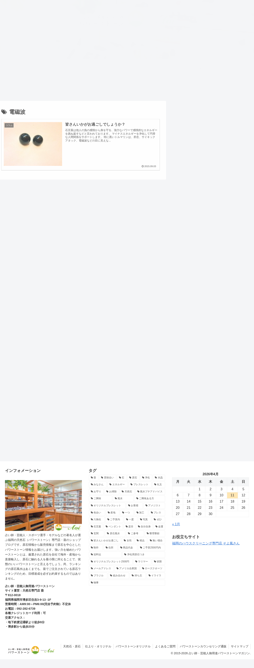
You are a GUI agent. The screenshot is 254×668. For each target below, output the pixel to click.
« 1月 (176, 524)
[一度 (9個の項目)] (130, 520)
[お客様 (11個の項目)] (134, 506)
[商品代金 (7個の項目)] (127, 548)
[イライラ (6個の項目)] (156, 576)
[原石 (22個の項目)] (133, 478)
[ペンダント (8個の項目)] (113, 527)
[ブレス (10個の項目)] (157, 513)
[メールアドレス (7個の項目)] (101, 568)
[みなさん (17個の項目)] (98, 485)
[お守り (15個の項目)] (96, 492)
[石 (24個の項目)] (122, 478)
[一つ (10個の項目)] (127, 513)
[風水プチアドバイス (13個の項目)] (150, 492)
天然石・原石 (72, 646)
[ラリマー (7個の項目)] (142, 562)
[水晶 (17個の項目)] (159, 478)
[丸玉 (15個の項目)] (158, 485)
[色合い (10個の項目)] (97, 513)
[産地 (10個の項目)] (112, 513)
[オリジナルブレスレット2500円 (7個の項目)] (111, 562)
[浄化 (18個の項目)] (146, 478)
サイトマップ (239, 646)
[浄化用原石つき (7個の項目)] (143, 555)
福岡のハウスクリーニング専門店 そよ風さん (206, 543)
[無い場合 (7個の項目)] (156, 541)
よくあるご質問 (165, 646)
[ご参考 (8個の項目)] (135, 533)
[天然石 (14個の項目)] (127, 492)
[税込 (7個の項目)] (141, 541)
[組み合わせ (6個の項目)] (118, 576)
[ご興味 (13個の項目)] (100, 498)
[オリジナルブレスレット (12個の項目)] (107, 506)
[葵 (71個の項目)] (94, 478)
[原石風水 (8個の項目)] (115, 533)
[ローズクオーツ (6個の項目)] (152, 568)
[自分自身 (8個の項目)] (144, 527)
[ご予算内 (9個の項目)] (114, 520)
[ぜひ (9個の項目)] (158, 520)
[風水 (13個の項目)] (123, 498)
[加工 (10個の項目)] (141, 513)
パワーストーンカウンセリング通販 (203, 646)
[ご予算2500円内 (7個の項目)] (151, 548)
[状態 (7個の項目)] (158, 562)
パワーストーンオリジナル (133, 646)
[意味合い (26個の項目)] (107, 478)
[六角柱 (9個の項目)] (97, 520)
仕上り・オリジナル (98, 646)
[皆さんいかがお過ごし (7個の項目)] (105, 541)
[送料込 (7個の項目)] (105, 555)
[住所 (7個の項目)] (111, 548)
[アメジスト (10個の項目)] (154, 506)
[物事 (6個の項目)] (127, 583)
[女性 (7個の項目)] (128, 541)
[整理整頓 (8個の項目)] (155, 533)
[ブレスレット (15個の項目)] (140, 485)
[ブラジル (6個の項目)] (98, 576)
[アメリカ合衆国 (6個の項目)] (127, 568)
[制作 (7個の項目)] (96, 548)
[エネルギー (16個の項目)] (118, 485)
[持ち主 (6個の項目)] (138, 576)
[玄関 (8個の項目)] (96, 533)
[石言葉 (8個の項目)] (96, 527)
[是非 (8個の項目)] (129, 527)
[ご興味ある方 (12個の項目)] (149, 498)
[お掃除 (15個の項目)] (111, 492)
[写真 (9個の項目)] (144, 520)
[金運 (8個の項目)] (159, 527)
